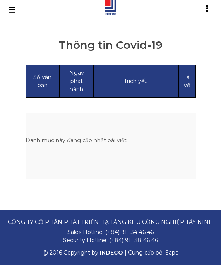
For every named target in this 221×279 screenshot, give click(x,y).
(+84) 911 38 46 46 (133, 240)
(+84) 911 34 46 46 (129, 232)
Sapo (172, 252)
